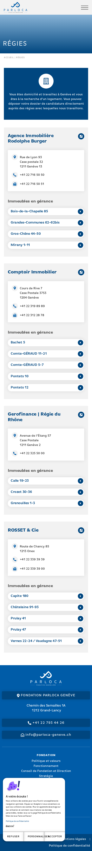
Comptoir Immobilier (32, 272)
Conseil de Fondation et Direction (46, 771)
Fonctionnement (46, 766)
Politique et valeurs (46, 761)
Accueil (9, 57)
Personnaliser (36, 836)
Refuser (13, 836)
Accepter (55, 836)
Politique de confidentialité (17, 821)
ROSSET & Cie (23, 530)
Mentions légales (73, 839)
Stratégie (46, 776)
